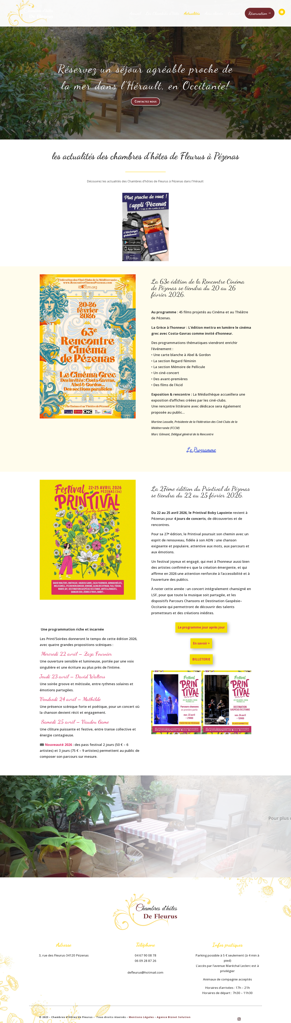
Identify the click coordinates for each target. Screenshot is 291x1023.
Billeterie (201, 659)
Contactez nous (145, 101)
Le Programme (201, 449)
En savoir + (201, 643)
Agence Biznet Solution (174, 1017)
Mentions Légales (141, 1017)
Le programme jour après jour (201, 627)
